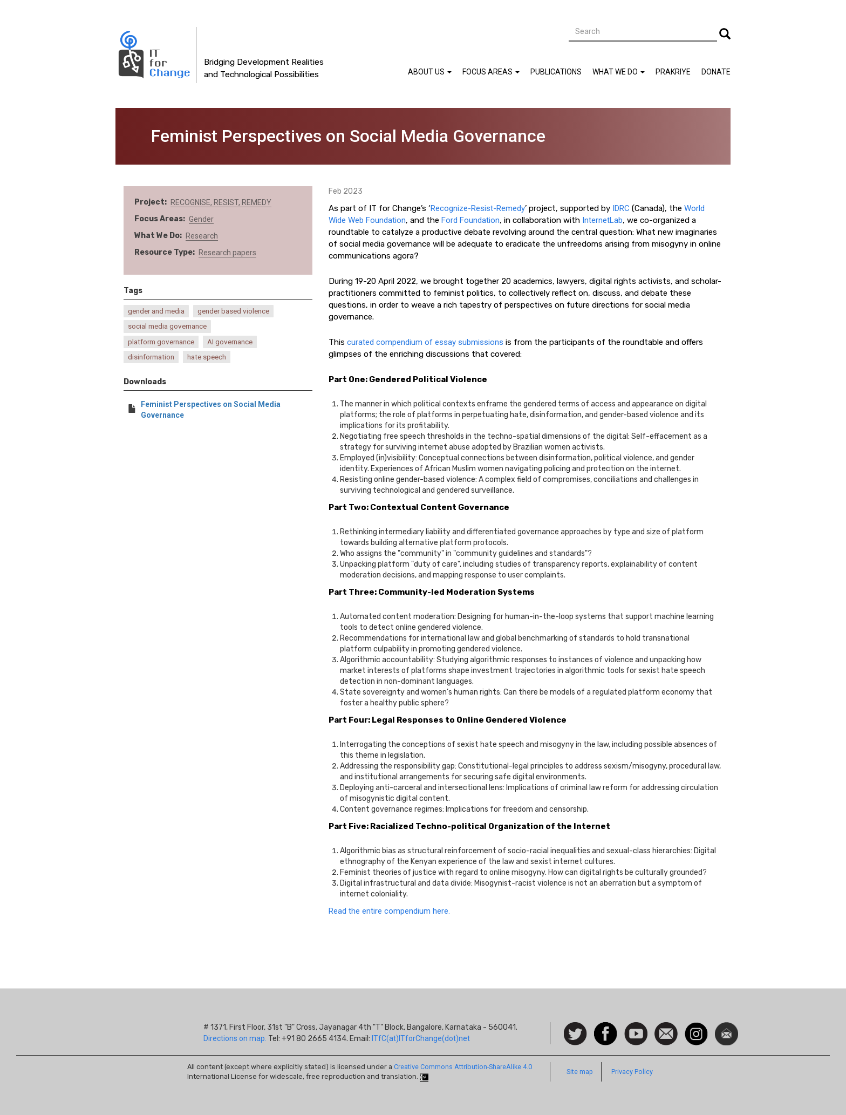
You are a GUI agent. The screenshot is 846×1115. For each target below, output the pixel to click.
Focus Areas (491, 71)
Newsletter (726, 1027)
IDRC (621, 208)
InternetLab (602, 220)
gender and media (156, 311)
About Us (430, 71)
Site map (580, 1072)
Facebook (605, 1027)
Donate (716, 71)
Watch (635, 1027)
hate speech (206, 357)
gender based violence (233, 311)
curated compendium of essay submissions (425, 342)
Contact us (666, 1033)
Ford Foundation (470, 220)
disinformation (151, 357)
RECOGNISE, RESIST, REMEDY (220, 202)
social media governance (167, 326)
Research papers (227, 252)
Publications (556, 71)
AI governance (230, 342)
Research (202, 236)
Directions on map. (235, 1038)
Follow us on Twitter (575, 1034)
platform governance (161, 342)
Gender (201, 219)
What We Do (618, 71)
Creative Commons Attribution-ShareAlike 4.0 (463, 1067)
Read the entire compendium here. (389, 911)
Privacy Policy (632, 1072)
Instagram (696, 1027)
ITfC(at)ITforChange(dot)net (421, 1038)
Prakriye (673, 71)
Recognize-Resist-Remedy (478, 208)
